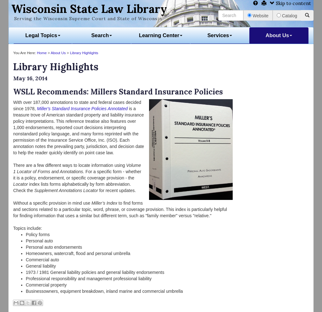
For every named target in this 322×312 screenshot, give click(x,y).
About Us (279, 35)
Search (101, 35)
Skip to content (290, 3)
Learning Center (161, 35)
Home (42, 53)
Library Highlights (84, 53)
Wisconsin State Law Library (89, 9)
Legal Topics (42, 35)
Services (219, 35)
